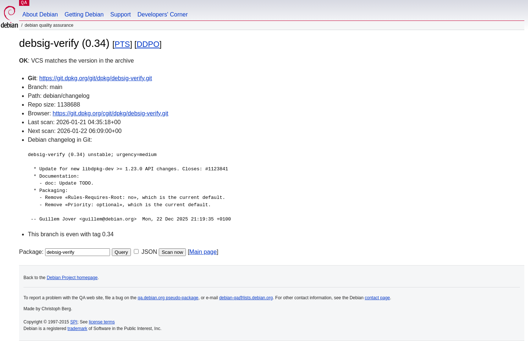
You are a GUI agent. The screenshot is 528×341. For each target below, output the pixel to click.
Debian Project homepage (72, 277)
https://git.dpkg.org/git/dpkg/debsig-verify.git (95, 78)
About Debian (40, 14)
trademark (77, 328)
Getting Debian (84, 14)
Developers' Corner (163, 14)
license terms (102, 322)
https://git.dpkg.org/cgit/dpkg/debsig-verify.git (110, 113)
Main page (203, 252)
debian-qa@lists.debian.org (246, 297)
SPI (73, 322)
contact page (377, 297)
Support (120, 14)
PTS (122, 44)
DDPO (147, 44)
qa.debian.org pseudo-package (168, 297)
